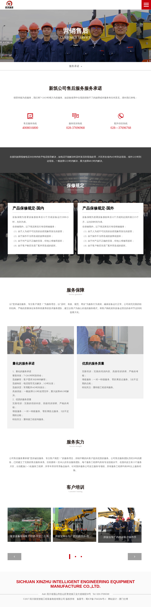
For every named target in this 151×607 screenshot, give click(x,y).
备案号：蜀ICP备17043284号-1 (91, 599)
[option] (75, 36)
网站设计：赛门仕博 (119, 599)
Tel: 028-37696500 (101, 594)
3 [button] (81, 556)
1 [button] (69, 556)
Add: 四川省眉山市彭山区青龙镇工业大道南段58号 (66, 594)
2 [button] (75, 556)
